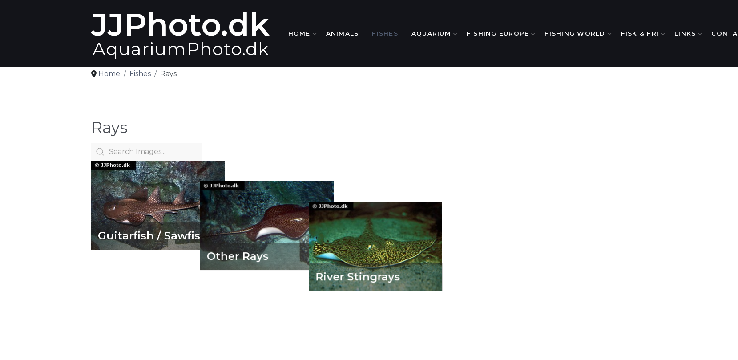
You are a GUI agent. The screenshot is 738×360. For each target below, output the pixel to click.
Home (300, 33)
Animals (342, 33)
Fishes (385, 33)
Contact (632, 311)
